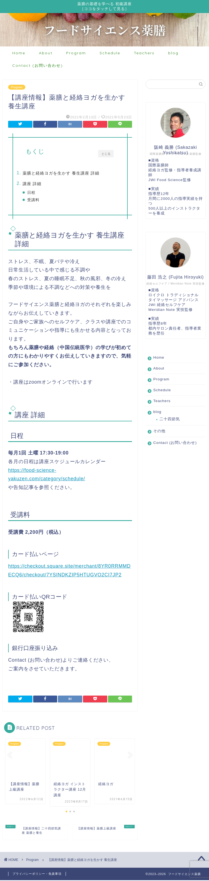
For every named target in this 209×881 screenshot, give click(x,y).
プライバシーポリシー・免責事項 (37, 874)
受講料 (42, 201)
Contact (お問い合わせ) (37, 66)
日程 (40, 193)
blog (173, 53)
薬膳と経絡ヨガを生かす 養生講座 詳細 (69, 174)
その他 (159, 432)
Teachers (144, 53)
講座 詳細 (40, 184)
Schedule (110, 53)
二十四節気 (169, 420)
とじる (106, 154)
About (46, 53)
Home (18, 53)
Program (76, 53)
